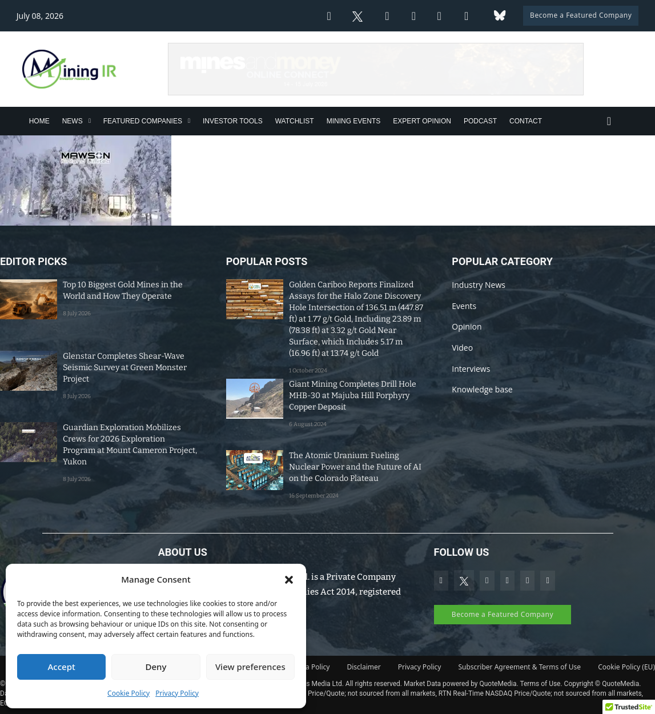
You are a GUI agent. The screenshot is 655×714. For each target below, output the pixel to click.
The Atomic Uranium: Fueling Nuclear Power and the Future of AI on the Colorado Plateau (355, 467)
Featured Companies (142, 121)
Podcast (480, 121)
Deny (156, 666)
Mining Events (354, 121)
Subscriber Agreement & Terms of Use (519, 667)
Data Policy (311, 667)
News (72, 121)
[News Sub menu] (90, 121)
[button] (289, 579)
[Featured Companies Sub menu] (189, 121)
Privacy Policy (177, 693)
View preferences (250, 666)
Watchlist (294, 121)
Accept (61, 666)
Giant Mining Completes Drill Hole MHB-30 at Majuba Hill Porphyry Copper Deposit (352, 395)
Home (39, 121)
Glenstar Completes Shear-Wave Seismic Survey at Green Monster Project (125, 367)
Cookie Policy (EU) (626, 667)
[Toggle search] (608, 121)
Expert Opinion (422, 121)
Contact (525, 121)
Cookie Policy (128, 693)
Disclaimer (364, 667)
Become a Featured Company (581, 15)
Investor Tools (233, 121)
